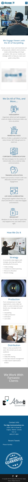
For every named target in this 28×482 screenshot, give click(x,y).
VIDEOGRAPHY (14, 115)
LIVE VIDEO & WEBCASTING (14, 196)
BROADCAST (14, 217)
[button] (4, 402)
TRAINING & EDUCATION (14, 175)
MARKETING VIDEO (14, 136)
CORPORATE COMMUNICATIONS (14, 156)
